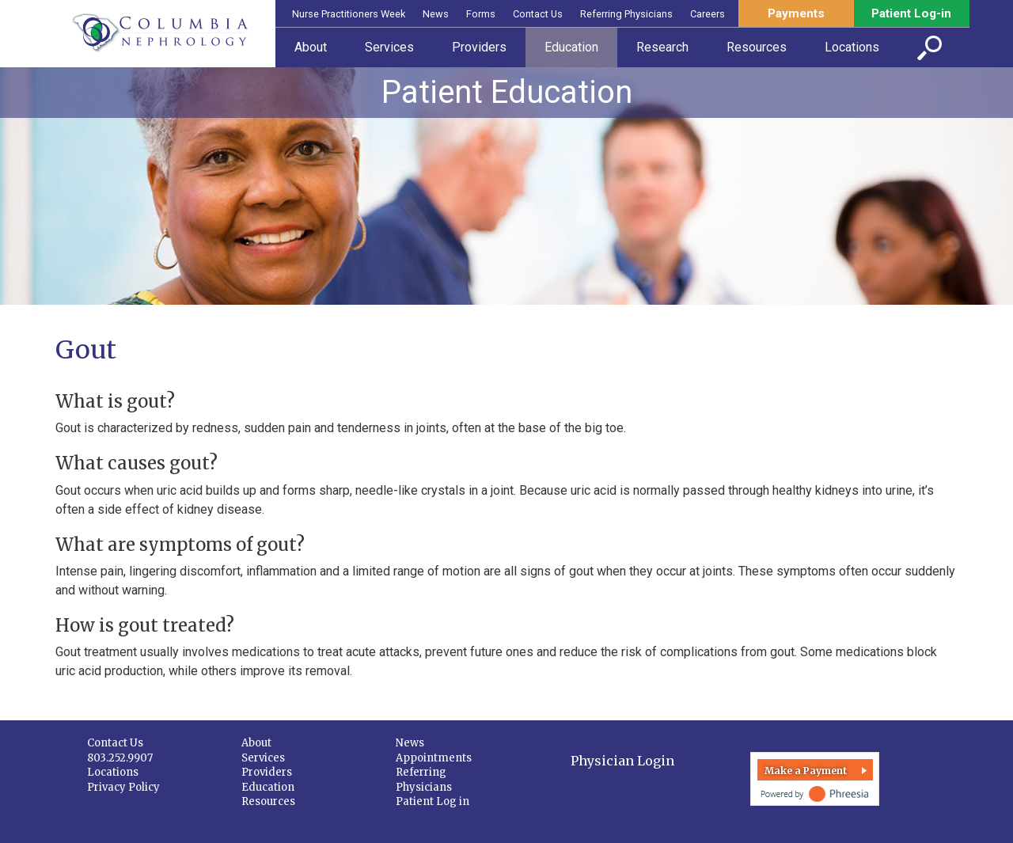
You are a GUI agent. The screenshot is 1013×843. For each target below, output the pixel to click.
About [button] (310, 47)
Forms (480, 14)
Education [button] (571, 47)
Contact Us (538, 14)
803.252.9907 (120, 758)
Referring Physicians (626, 14)
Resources (268, 801)
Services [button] (389, 47)
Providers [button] (479, 47)
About (256, 743)
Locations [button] (852, 47)
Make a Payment (805, 771)
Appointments (434, 758)
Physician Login (622, 761)
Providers (266, 772)
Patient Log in (432, 801)
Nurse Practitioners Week (348, 14)
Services (263, 758)
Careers (707, 14)
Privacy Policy (123, 787)
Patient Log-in (911, 13)
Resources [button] (757, 47)
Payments (796, 13)
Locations (112, 772)
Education (267, 787)
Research (662, 47)
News (436, 14)
